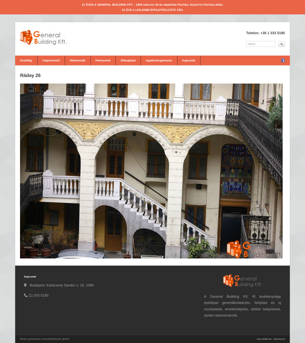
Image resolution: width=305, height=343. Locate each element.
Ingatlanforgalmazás (159, 60)
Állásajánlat (128, 60)
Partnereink (103, 60)
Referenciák (77, 60)
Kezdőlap (26, 60)
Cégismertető (51, 60)
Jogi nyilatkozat (264, 339)
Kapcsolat (188, 60)
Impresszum (279, 339)
